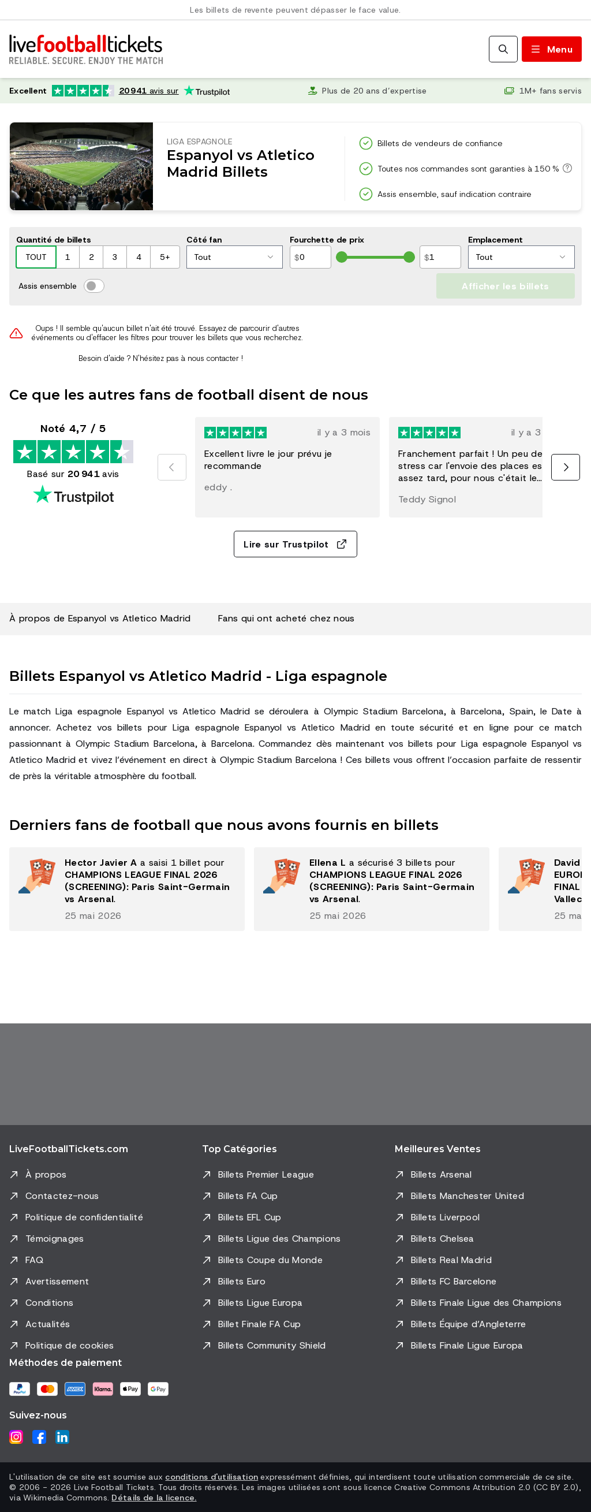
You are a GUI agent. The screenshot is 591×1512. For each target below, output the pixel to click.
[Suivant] (565, 467)
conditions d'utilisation (211, 1477)
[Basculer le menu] (552, 49)
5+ (165, 257)
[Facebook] (39, 1437)
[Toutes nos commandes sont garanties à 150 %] (565, 168)
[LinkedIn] (62, 1437)
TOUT (36, 257)
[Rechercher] (503, 49)
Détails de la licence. (153, 1497)
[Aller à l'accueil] (86, 49)
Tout (233, 257)
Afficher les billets (505, 286)
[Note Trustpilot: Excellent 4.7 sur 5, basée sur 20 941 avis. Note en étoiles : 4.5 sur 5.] (119, 90)
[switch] (94, 286)
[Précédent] (172, 467)
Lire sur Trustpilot (295, 544)
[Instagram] (16, 1437)
